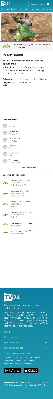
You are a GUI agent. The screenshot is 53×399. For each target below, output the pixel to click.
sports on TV (39, 323)
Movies (14, 9)
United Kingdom (31, 382)
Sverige (21, 382)
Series (20, 9)
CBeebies (20, 47)
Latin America (44, 382)
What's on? (5, 9)
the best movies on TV (21, 323)
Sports (27, 9)
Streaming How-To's (39, 9)
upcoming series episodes (15, 326)
